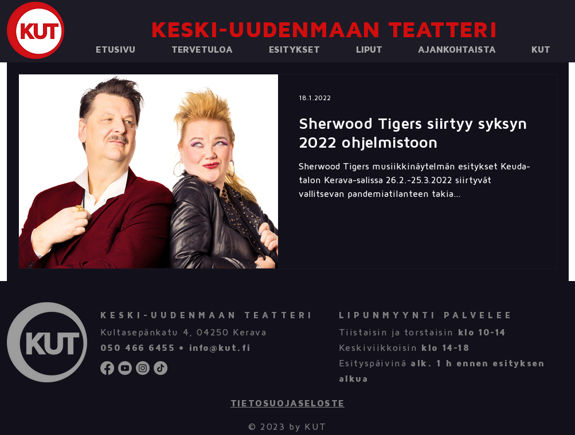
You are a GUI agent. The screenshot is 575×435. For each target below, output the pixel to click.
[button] (202, 50)
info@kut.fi (220, 348)
